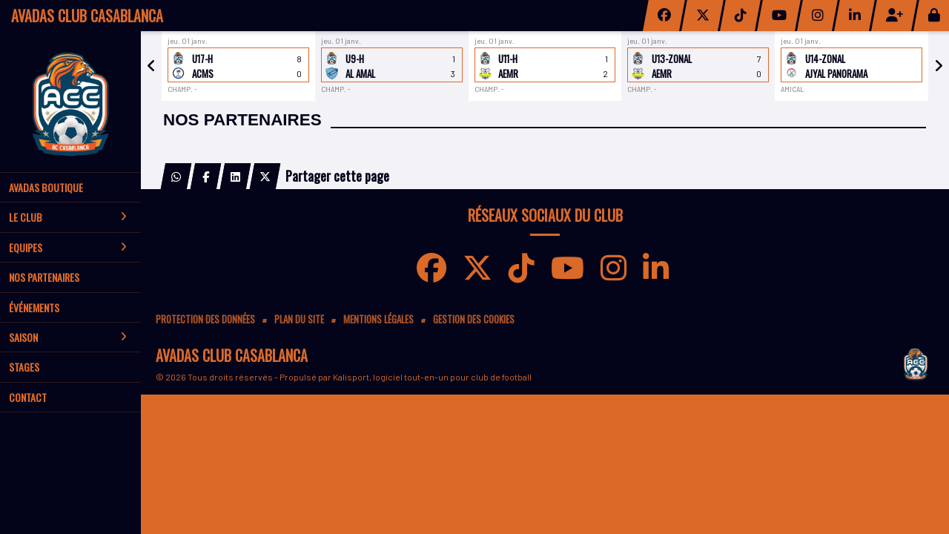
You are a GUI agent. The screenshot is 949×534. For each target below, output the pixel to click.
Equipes (68, 247)
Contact (28, 397)
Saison (68, 337)
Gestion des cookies (474, 319)
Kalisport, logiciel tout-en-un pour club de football (432, 377)
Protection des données (205, 319)
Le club (68, 217)
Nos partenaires (44, 277)
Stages (24, 367)
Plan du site (299, 319)
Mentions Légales (378, 319)
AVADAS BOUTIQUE (46, 187)
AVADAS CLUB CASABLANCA (87, 15)
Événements (34, 307)
